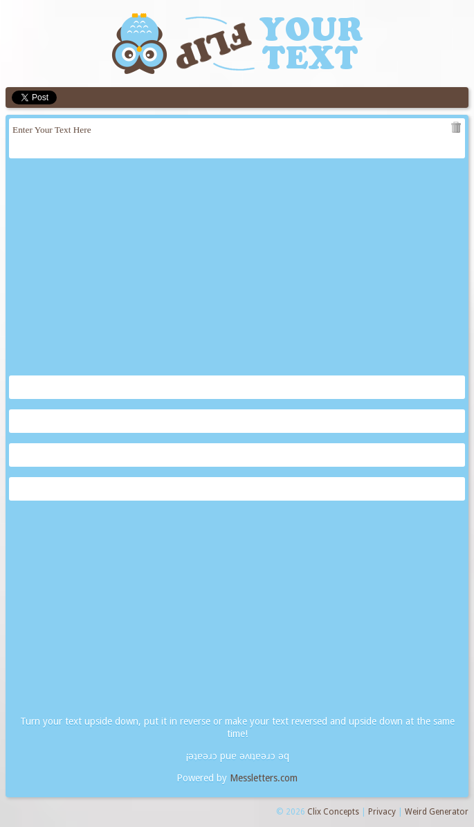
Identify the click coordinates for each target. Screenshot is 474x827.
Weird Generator (436, 812)
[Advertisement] (237, 268)
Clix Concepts (333, 812)
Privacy (382, 812)
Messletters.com (264, 777)
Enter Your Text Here (237, 138)
